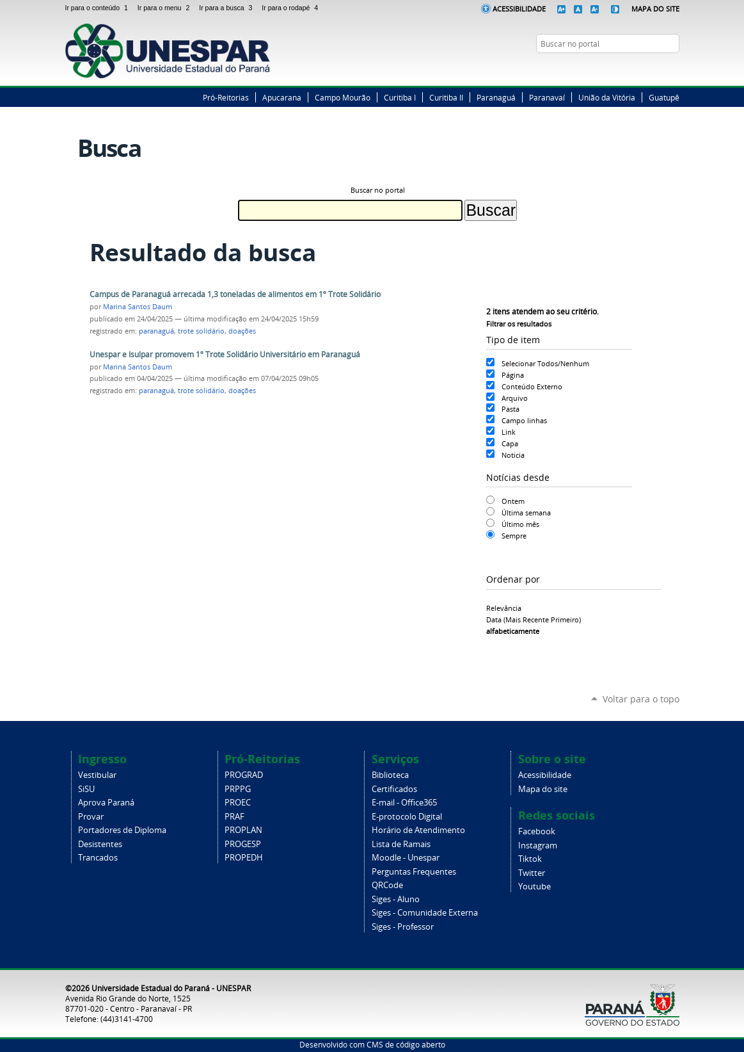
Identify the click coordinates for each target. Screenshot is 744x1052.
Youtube (534, 886)
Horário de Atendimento (418, 830)
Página (513, 375)
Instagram (657, 68)
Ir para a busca (228, 8)
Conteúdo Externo (532, 386)
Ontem (513, 501)
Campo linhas (524, 420)
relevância (503, 608)
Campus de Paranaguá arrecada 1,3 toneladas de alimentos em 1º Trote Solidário (235, 294)
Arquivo (515, 398)
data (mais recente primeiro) (533, 619)
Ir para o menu (166, 8)
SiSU (86, 789)
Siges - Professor (403, 926)
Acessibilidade (519, 8)
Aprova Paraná (106, 802)
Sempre (514, 535)
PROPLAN (243, 830)
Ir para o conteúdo (98, 8)
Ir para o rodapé (291, 8)
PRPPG (238, 789)
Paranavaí (547, 97)
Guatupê (664, 97)
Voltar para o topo (641, 699)
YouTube (673, 68)
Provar (91, 816)
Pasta (510, 409)
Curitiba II (446, 97)
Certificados (394, 789)
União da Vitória (606, 97)
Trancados (98, 857)
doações (242, 331)
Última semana (526, 512)
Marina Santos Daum (137, 306)
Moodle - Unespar (405, 857)
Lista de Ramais (401, 844)
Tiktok (530, 859)
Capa (510, 443)
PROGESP (243, 844)
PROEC (238, 802)
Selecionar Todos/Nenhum (545, 363)
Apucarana (281, 97)
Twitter (641, 68)
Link (509, 432)
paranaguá (156, 331)
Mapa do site (542, 789)
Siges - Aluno (396, 899)
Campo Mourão (342, 97)
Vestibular (97, 775)
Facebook (625, 68)
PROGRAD (244, 775)
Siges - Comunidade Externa (425, 912)
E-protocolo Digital (407, 816)
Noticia (513, 455)
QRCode (387, 885)
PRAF (234, 816)
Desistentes (100, 844)
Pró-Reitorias (226, 97)
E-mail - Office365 (404, 802)
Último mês (520, 524)
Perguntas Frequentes (414, 871)
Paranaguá (496, 97)
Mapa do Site (655, 8)
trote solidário (201, 331)
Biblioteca (390, 775)
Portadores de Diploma (122, 830)
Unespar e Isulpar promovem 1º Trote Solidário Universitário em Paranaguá (225, 354)
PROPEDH (244, 857)
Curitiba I (400, 97)
